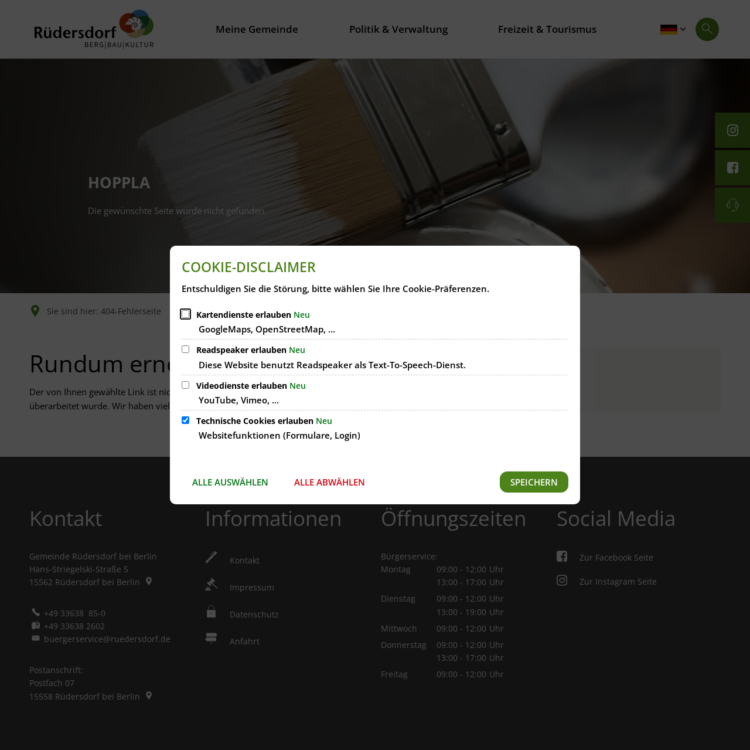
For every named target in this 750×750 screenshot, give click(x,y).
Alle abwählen (329, 482)
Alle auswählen (230, 482)
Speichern (534, 482)
